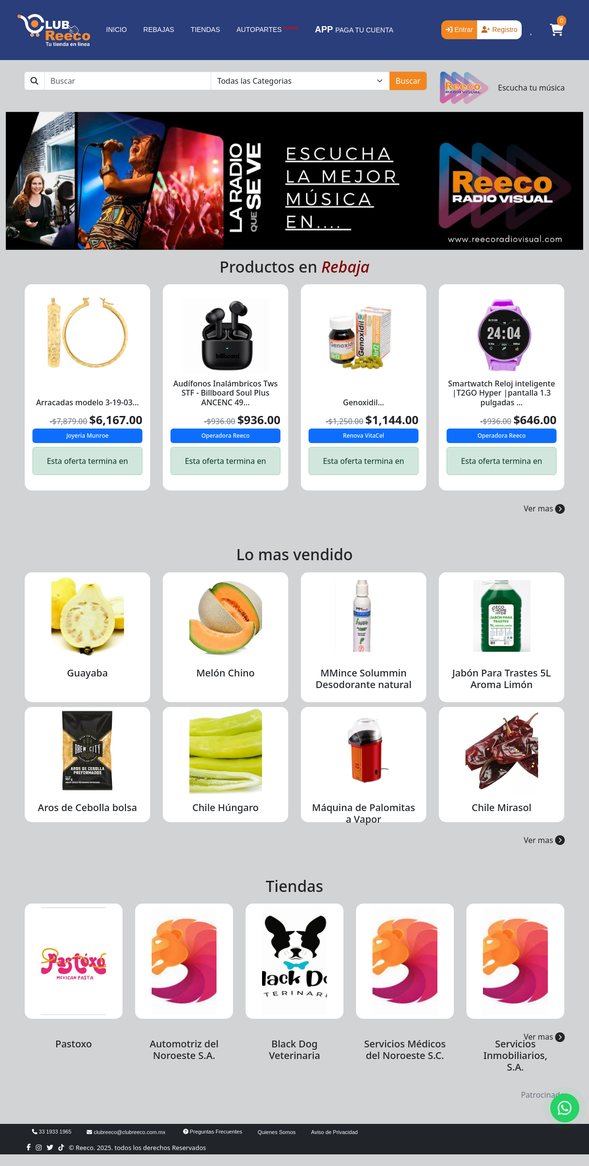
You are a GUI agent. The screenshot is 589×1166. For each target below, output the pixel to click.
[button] (556, 30)
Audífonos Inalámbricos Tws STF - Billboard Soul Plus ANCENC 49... (225, 392)
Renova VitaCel (363, 435)
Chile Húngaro (225, 807)
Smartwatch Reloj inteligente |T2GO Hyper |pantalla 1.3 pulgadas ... (501, 392)
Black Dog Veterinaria (294, 1049)
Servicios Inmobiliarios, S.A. (515, 1055)
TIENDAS (205, 29)
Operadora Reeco (226, 435)
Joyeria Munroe (87, 435)
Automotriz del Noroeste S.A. (184, 1049)
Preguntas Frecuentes (212, 1132)
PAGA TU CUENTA (354, 29)
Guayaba (87, 672)
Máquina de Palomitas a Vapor (363, 813)
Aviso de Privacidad (334, 1132)
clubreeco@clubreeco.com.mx (126, 1132)
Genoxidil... (363, 402)
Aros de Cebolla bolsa (87, 807)
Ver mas (544, 508)
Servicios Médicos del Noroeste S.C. (405, 1049)
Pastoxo (73, 1043)
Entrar (459, 29)
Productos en (294, 266)
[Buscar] (127, 81)
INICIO (116, 29)
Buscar (408, 81)
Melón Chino (225, 672)
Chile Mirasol (501, 807)
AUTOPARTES (267, 29)
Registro (499, 29)
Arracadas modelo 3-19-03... (87, 402)
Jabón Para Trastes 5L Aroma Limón (501, 678)
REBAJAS (158, 29)
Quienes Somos (276, 1132)
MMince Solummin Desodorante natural (363, 678)
